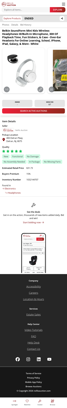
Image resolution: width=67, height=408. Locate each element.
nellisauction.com (42, 390)
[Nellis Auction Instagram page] (28, 359)
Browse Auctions (33, 386)
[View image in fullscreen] (40, 89)
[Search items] (27, 9)
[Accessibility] (33, 286)
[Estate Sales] (33, 314)
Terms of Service (33, 373)
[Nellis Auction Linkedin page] (39, 359)
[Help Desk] (34, 343)
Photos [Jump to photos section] (5, 24)
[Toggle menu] (63, 4)
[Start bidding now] (33, 222)
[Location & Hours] (33, 299)
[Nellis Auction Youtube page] (49, 359)
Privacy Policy (33, 377)
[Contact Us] (33, 349)
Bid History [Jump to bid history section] (25, 24)
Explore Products (12, 18)
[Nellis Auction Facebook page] (18, 359)
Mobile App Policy (33, 382)
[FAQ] (33, 336)
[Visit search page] (52, 402)
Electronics (9, 188)
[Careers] (33, 293)
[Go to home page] (9, 4)
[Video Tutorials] (33, 330)
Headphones (13, 192)
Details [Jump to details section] (14, 24)
